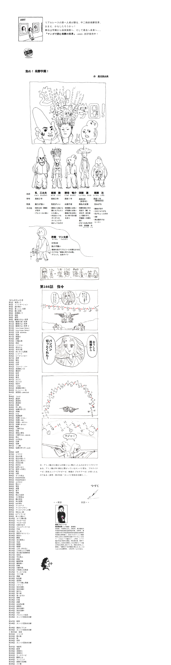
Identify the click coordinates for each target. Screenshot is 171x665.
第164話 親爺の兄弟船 (17, 662)
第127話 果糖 (14, 576)
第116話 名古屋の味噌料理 (19, 553)
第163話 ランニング (17, 659)
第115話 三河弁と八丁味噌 (19, 550)
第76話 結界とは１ (16, 467)
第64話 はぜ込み (15, 439)
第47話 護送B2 (15, 403)
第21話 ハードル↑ (16, 345)
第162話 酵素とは (16, 657)
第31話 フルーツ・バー (18, 367)
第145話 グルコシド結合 (18, 615)
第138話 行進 (14, 600)
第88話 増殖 (14, 493)
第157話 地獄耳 (15, 647)
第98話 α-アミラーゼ (17, 514)
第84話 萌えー (15, 484)
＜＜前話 (57, 502)
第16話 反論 (14, 334)
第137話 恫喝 (14, 598)
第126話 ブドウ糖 (16, 574)
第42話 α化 (18, 390)
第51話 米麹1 (14, 411)
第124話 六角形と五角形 (18, 570)
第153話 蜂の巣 (15, 636)
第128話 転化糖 (15, 578)
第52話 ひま (14, 414)
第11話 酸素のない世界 (18, 324)
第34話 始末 (14, 373)
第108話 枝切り (15, 535)
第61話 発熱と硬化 (16, 433)
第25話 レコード (15, 354)
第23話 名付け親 (15, 349)
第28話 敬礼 (14, 360)
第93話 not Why (15, 503)
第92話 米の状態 (15, 501)
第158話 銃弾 (14, 649)
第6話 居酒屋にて (16, 313)
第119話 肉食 (14, 559)
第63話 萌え (14, 437)
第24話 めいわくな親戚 (18, 352)
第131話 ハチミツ (16, 585)
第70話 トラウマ (15, 454)
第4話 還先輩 (17, 309)
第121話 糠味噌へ (16, 563)
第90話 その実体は (16, 497)
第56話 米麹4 (18, 422)
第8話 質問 (13, 317)
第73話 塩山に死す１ (17, 461)
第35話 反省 (14, 375)
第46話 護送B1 (15, 401)
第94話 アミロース (16, 506)
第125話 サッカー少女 (17, 572)
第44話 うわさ (15, 396)
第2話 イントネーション (18, 304)
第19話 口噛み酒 (15, 341)
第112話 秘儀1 (15, 544)
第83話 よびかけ (15, 482)
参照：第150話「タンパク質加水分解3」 (67, 475)
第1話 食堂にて (15, 302)
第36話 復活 (14, 377)
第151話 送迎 (16, 632)
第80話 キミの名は (16, 476)
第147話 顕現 (14, 621)
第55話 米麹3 (17, 420)
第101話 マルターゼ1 (17, 521)
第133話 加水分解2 (16, 589)
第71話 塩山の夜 (15, 456)
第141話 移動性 (15, 606)
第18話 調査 (14, 339)
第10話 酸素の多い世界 (18, 322)
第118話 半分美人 (16, 557)
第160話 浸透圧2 (15, 653)
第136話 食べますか (17, 595)
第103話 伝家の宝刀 (17, 525)
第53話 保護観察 (15, 416)
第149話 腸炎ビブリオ (17, 628)
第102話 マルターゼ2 (17, 523)
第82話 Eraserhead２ (17, 480)
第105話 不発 (14, 529)
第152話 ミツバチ (16, 634)
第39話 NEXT (14, 384)
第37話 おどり (15, 379)
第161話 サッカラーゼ (17, 655)
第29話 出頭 (14, 362)
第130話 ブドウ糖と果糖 (18, 583)
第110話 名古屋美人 (17, 540)
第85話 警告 (14, 486)
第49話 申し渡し (15, 407)
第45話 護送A (14, 399)
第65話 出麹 (14, 441)
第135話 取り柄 (15, 593)
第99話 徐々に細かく (17, 516)
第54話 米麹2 (18, 418)
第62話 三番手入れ (20, 435)
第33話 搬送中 (15, 371)
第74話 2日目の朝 (16, 463)
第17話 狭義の (15, 337)
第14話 (19, 330)
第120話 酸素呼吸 (16, 561)
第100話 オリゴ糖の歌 (17, 518)
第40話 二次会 (15, 386)
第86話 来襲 (14, 488)
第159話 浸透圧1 (15, 651)
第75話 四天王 (15, 465)
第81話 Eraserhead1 (17, 478)
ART (23, 19)
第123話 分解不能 (16, 568)
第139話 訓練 (14, 602)
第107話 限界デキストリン (19, 533)
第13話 (19, 328)
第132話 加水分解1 (16, 587)
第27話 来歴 (14, 358)
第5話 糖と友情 (15, 311)
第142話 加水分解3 (16, 608)
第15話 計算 (18, 332)
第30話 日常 (14, 364)
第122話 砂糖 (14, 565)
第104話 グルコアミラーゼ (19, 527)
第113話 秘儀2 (15, 546)
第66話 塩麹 (14, 444)
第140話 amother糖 (16, 604)
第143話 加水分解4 (16, 610)
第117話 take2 (15, 555)
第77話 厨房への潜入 (17, 469)
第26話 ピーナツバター (18, 356)
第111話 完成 (14, 542)
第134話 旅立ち (15, 591)
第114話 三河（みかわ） (18, 548)
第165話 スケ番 (15, 664)
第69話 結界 (14, 452)
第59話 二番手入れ (16, 429)
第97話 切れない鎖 (16, 512)
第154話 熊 (13, 638)
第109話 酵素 (14, 538)
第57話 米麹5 (18, 424)
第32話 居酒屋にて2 (17, 369)
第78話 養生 (14, 471)
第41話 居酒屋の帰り (17, 388)
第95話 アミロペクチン (18, 508)
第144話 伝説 (14, 613)
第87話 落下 (14, 491)
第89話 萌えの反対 (16, 495)
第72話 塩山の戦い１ (17, 458)
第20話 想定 (14, 343)
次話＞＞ (85, 502)
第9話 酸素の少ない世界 (18, 319)
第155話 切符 (14, 640)
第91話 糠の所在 (15, 499)
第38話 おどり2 (15, 382)
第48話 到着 (14, 405)
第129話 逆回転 (15, 580)
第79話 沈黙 (14, 473)
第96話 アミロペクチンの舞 (20, 510)
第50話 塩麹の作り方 (17, 409)
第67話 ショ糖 (15, 446)
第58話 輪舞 (14, 426)
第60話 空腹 (14, 431)
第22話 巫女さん (15, 347)
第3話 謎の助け (15, 307)
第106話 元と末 (15, 531)
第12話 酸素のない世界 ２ (19, 326)
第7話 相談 (13, 315)
